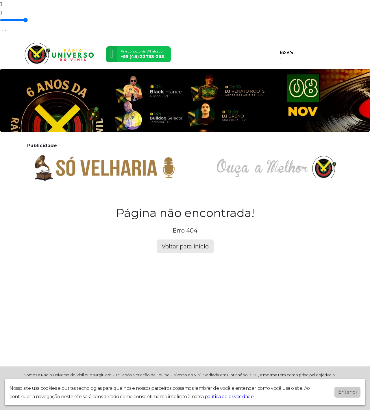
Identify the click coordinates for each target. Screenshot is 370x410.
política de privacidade (229, 396)
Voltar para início (185, 246)
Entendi (347, 392)
